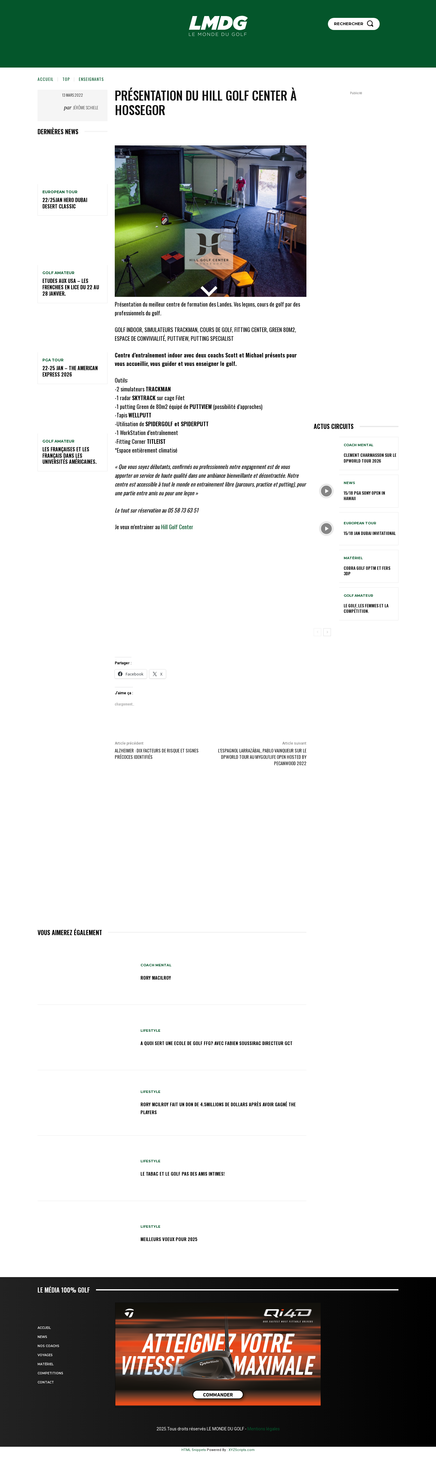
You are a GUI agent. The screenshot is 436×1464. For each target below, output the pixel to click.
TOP (66, 79)
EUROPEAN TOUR (60, 192)
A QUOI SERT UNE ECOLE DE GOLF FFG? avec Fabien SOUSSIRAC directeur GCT (216, 1042)
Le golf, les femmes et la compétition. (366, 608)
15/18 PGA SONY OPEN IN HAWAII (364, 495)
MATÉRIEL (353, 558)
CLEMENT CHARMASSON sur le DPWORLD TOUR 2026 (370, 457)
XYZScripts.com (242, 1450)
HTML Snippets (193, 1450)
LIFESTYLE (150, 1026)
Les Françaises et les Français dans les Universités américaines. (69, 456)
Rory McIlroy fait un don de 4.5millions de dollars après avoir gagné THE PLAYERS (217, 1107)
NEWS (349, 483)
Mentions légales (263, 1428)
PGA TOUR (53, 360)
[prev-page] (317, 632)
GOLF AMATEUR (58, 273)
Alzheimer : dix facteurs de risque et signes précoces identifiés (157, 753)
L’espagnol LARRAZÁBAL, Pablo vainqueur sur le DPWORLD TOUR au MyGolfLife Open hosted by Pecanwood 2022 (262, 756)
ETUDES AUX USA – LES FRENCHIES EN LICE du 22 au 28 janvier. (70, 287)
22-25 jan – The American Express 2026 (70, 371)
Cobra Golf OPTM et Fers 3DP (367, 570)
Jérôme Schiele (85, 107)
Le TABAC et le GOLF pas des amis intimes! (194, 1173)
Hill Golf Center (177, 527)
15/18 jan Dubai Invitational (370, 533)
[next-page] (327, 632)
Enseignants (91, 79)
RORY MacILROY (159, 976)
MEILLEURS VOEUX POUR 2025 (176, 1238)
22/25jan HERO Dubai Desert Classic (64, 203)
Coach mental (156, 965)
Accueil (46, 79)
